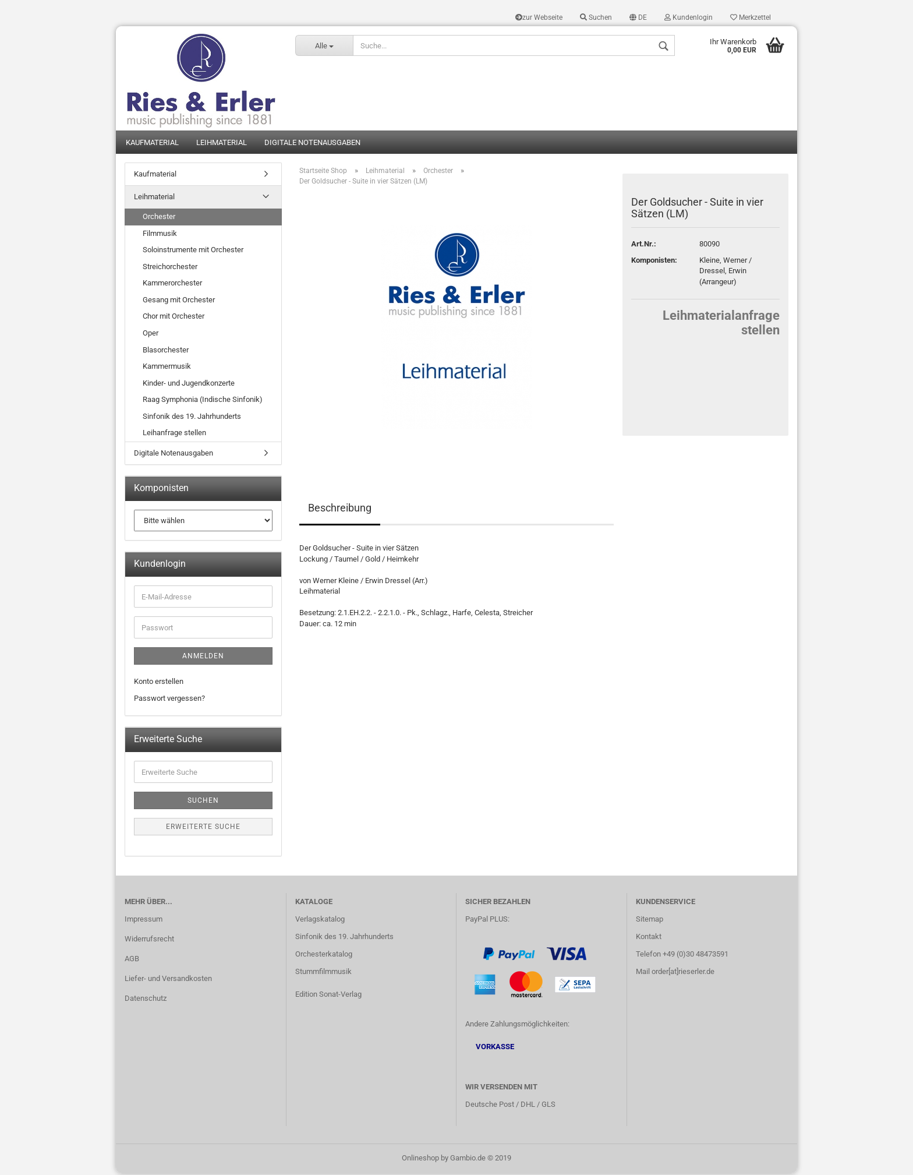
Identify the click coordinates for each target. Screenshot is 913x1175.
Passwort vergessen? (169, 700)
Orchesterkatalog (323, 956)
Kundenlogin (688, 17)
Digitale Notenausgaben (312, 144)
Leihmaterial (221, 144)
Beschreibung (339, 509)
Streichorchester (170, 268)
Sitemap (649, 921)
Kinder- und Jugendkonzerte (189, 384)
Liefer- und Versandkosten (168, 980)
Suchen (596, 17)
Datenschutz (146, 1000)
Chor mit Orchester (173, 318)
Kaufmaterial (152, 144)
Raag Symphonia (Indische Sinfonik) (203, 401)
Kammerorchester (172, 285)
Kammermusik (167, 368)
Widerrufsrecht (149, 941)
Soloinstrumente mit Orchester (193, 251)
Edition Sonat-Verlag (328, 995)
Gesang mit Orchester (179, 301)
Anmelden (203, 658)
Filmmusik (160, 235)
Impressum (143, 921)
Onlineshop (420, 1159)
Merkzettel (750, 17)
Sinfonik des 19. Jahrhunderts (192, 418)
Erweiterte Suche (203, 828)
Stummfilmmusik (323, 973)
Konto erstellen (158, 683)
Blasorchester (166, 351)
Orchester (159, 218)
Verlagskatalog (320, 921)
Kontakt (648, 938)
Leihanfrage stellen (174, 435)
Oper (150, 334)
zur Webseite (538, 17)
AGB (132, 961)
